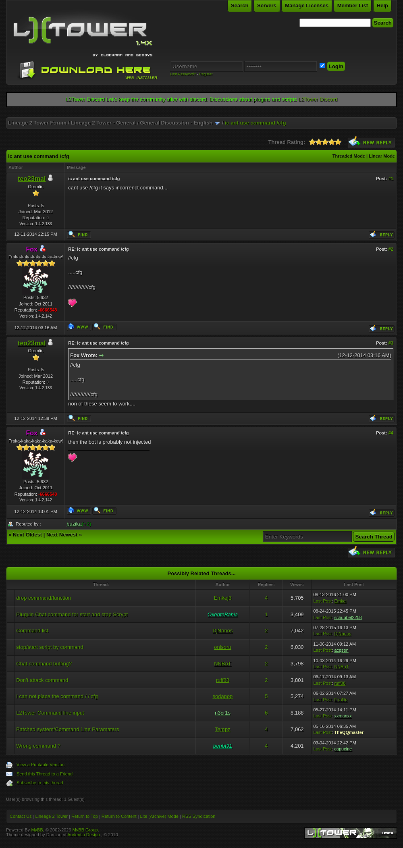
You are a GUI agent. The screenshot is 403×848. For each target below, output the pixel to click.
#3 (390, 343)
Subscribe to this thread (40, 782)
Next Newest (61, 535)
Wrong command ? (38, 746)
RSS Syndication (199, 816)
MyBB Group (85, 829)
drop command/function (43, 598)
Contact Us (20, 816)
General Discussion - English (176, 123)
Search (239, 5)
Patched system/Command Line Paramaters (67, 729)
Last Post (322, 601)
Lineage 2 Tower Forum (37, 123)
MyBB (37, 829)
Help (382, 5)
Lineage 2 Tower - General (103, 123)
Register (206, 74)
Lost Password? (183, 74)
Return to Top (84, 816)
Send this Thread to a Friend (45, 773)
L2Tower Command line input (50, 713)
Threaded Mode (348, 156)
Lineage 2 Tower (51, 816)
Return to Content (119, 816)
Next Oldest (27, 535)
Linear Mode (382, 156)
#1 (390, 178)
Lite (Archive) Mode (159, 816)
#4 (390, 432)
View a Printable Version (40, 764)
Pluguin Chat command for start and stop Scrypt (72, 614)
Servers (266, 5)
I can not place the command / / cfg (57, 696)
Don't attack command (42, 680)
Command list (32, 631)
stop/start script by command (49, 647)
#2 (390, 249)
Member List (352, 5)
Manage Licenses (306, 5)
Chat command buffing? (44, 664)
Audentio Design (83, 834)
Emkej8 (222, 598)
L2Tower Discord (317, 99)
